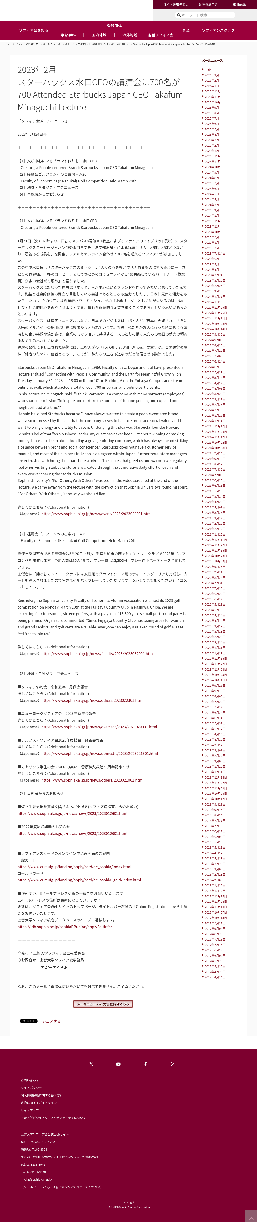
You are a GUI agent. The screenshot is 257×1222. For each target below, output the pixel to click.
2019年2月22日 (215, 755)
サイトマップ (30, 1110)
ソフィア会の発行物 (26, 44)
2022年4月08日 (215, 388)
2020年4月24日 (215, 615)
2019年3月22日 (215, 745)
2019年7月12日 (215, 707)
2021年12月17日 (216, 426)
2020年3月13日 (215, 631)
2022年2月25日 (215, 404)
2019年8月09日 (215, 696)
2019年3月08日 (215, 750)
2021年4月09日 (215, 507)
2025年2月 (212, 145)
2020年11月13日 (216, 550)
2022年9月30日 (215, 334)
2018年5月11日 (215, 847)
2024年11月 (213, 161)
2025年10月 (213, 102)
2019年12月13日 (216, 658)
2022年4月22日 (215, 383)
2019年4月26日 (215, 734)
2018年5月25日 (215, 842)
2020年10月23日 (216, 556)
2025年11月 (213, 97)
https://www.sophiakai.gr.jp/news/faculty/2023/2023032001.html (97, 653)
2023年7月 (212, 248)
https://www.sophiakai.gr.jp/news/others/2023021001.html (92, 780)
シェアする (51, 1021)
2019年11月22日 (216, 664)
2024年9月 (212, 172)
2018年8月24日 (215, 815)
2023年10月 (213, 232)
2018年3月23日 (215, 864)
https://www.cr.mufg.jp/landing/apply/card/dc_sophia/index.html (74, 866)
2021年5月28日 (215, 491)
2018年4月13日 (215, 858)
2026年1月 (212, 86)
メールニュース (51, 44)
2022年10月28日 (216, 323)
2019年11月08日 (216, 669)
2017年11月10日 (216, 907)
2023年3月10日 (215, 280)
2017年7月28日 (215, 939)
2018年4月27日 (215, 853)
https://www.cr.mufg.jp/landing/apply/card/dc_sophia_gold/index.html (79, 880)
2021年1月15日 (215, 534)
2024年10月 (213, 167)
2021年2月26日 (215, 523)
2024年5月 (212, 194)
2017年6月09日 (215, 955)
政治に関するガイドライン (39, 1102)
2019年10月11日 (216, 680)
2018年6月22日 (215, 831)
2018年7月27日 (215, 820)
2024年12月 (213, 156)
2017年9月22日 (215, 923)
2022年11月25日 (216, 313)
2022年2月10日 (215, 410)
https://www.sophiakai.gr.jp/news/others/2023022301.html (92, 700)
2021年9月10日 (215, 458)
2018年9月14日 (215, 809)
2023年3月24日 (215, 275)
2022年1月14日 (215, 421)
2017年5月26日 (215, 961)
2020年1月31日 (215, 647)
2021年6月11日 (215, 485)
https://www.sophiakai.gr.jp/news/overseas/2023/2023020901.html (99, 727)
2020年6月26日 (215, 593)
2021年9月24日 (215, 453)
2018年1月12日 (215, 890)
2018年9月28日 (215, 804)
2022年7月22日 (215, 350)
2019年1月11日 (215, 772)
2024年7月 (212, 183)
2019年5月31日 (215, 723)
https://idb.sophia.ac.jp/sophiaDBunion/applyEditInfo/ (65, 926)
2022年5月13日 (215, 377)
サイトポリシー (31, 1087)
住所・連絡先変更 (176, 4)
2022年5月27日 (215, 372)
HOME (7, 44)
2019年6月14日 (215, 718)
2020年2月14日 (215, 642)
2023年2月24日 (215, 285)
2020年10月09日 (216, 561)
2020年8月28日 (215, 577)
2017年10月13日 (216, 917)
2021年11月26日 (216, 431)
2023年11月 (213, 226)
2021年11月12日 (216, 437)
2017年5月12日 (215, 966)
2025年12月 (213, 91)
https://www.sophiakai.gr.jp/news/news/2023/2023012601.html (72, 813)
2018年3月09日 (215, 869)
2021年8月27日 (215, 464)
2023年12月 (213, 221)
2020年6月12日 (215, 599)
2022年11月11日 (216, 318)
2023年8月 (212, 242)
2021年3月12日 (215, 518)
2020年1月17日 (215, 653)
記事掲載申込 (208, 4)
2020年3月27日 (215, 626)
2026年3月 (212, 75)
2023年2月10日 (215, 291)
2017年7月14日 (215, 944)
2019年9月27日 (215, 685)
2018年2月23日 (215, 874)
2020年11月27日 (216, 545)
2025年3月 (212, 140)
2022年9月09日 (215, 340)
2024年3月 (212, 205)
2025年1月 (212, 150)
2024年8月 (212, 177)
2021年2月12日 (215, 528)
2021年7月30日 (215, 469)
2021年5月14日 (215, 496)
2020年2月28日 (215, 636)
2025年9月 (212, 107)
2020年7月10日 (215, 588)
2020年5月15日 (215, 610)
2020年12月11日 (216, 539)
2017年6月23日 (215, 950)
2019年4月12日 (215, 739)
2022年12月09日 (216, 307)
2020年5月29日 (215, 604)
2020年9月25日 (215, 566)
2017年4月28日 (215, 972)
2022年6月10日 (215, 367)
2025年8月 (212, 113)
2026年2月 (212, 80)
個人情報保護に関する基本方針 (42, 1095)
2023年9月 (212, 237)
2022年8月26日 (215, 345)
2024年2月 (212, 210)
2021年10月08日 (216, 448)
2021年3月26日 (215, 512)
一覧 (208, 70)
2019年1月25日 (215, 766)
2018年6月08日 (215, 836)
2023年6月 (212, 258)
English (242, 4)
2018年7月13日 (215, 826)
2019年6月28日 (215, 712)
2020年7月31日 (215, 583)
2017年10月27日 (216, 912)
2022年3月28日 (215, 393)
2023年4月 (212, 269)
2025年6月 (212, 123)
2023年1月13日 (215, 302)
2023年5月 (212, 264)
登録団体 (114, 25)
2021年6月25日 (215, 480)
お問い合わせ (30, 1080)
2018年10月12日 (216, 799)
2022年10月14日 (216, 329)
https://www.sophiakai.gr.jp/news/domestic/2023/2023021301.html (99, 753)
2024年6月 (212, 188)
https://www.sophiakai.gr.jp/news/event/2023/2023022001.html (96, 513)
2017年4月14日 (215, 977)
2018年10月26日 (216, 793)
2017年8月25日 (215, 934)
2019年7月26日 (215, 701)
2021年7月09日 (215, 475)
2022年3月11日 (215, 399)
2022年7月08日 (215, 356)
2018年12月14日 (216, 777)
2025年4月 (212, 134)
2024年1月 (212, 215)
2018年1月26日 (215, 885)
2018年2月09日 (215, 880)
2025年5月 (212, 129)
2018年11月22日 (216, 782)
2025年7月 (212, 118)
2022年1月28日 (215, 415)
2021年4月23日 (215, 501)
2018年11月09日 (216, 788)
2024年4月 (212, 199)
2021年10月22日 (216, 442)
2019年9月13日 (215, 691)
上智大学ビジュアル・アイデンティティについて (53, 1117)
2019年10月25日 (216, 674)
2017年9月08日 (215, 928)
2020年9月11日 (215, 572)
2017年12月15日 (216, 896)
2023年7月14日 (215, 253)
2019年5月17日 (215, 728)
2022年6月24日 (215, 361)
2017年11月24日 (216, 901)
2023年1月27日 (215, 296)
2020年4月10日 (215, 620)
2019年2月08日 (215, 761)
